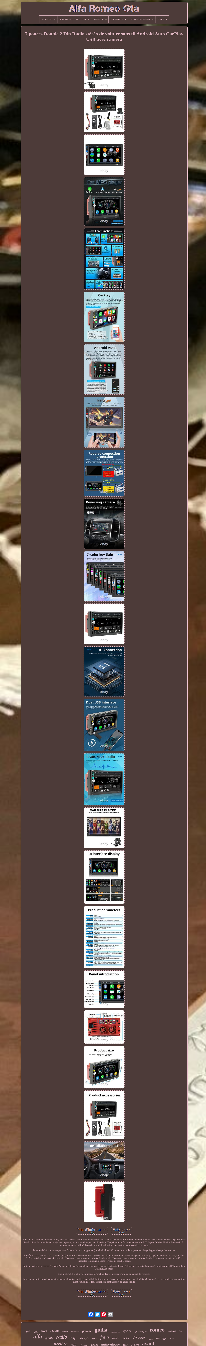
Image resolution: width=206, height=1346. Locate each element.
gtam (49, 1338)
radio (61, 1337)
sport (94, 1338)
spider (36, 1332)
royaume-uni (115, 1332)
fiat (180, 1331)
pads (28, 1331)
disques (138, 1337)
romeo (157, 1330)
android (172, 1331)
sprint (127, 1331)
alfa (37, 1336)
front (44, 1331)
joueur (151, 1339)
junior (126, 1338)
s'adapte (84, 1338)
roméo (115, 1338)
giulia (101, 1330)
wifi (73, 1337)
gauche (87, 1331)
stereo (172, 1338)
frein (104, 1337)
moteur (65, 1331)
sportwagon (140, 1331)
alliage (161, 1338)
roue (54, 1330)
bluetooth (75, 1331)
